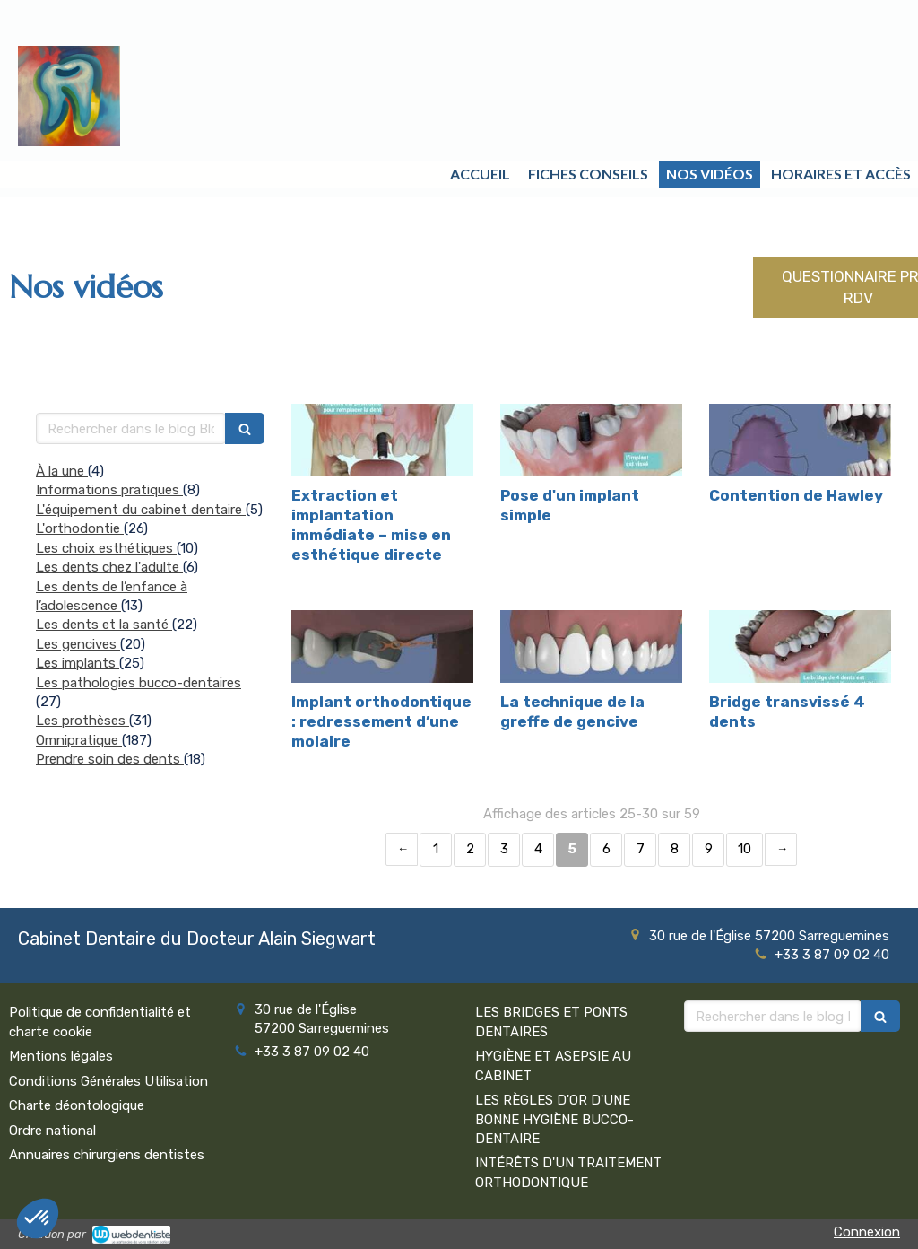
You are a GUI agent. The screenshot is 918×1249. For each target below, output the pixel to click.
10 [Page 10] (744, 849)
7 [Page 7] (641, 849)
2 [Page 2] (470, 849)
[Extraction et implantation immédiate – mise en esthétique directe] (382, 440)
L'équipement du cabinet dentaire (141, 510)
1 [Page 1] (435, 849)
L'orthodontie (80, 528)
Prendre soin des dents (110, 759)
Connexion (867, 1232)
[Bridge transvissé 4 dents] (800, 646)
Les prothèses (82, 720)
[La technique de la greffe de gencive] (591, 646)
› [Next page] (781, 849)
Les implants (77, 663)
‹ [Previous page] (401, 849)
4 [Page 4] (538, 849)
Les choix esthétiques (106, 548)
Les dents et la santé (104, 624)
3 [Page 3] (504, 849)
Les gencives (78, 644)
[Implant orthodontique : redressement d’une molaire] (382, 646)
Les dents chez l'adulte (109, 567)
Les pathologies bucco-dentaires (138, 683)
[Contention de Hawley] (800, 440)
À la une (62, 471)
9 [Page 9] (709, 849)
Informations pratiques (109, 490)
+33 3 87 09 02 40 (832, 955)
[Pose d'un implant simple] (591, 440)
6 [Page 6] (606, 849)
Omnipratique (79, 740)
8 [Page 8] (675, 849)
